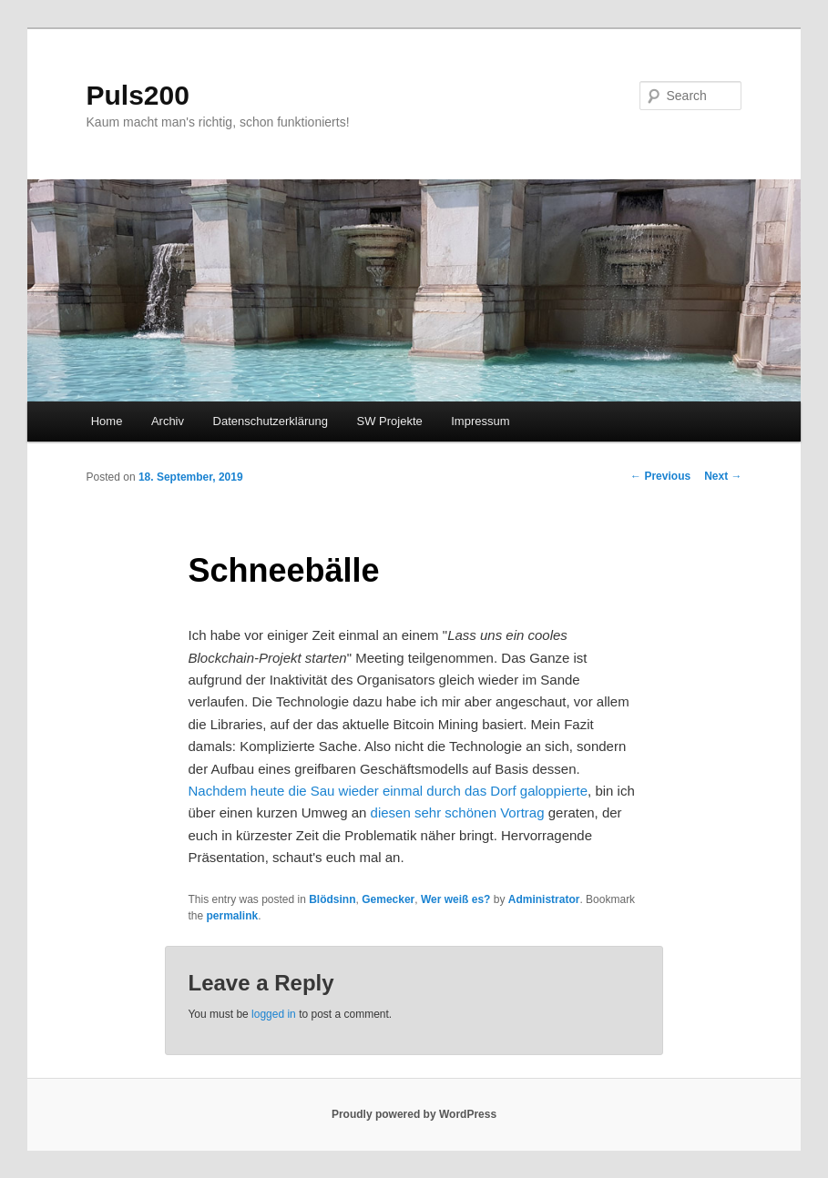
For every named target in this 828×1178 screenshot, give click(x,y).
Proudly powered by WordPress (414, 1114)
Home (107, 421)
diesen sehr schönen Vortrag (458, 812)
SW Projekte (389, 421)
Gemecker (388, 899)
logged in (273, 1014)
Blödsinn (332, 899)
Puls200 (138, 95)
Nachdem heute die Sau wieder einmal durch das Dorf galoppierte (388, 790)
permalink (232, 915)
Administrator (544, 899)
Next (722, 476)
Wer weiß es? (455, 899)
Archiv (167, 421)
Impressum (480, 421)
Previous (660, 476)
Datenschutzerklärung (270, 421)
